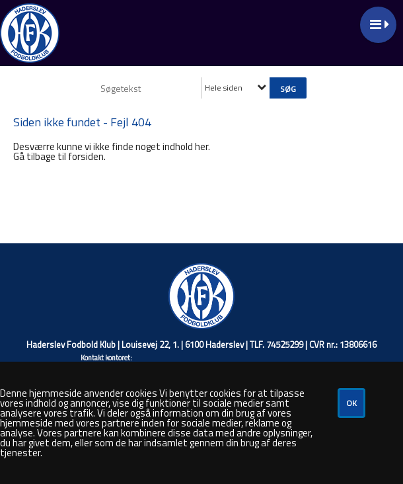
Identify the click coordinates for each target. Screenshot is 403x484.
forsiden (86, 156)
